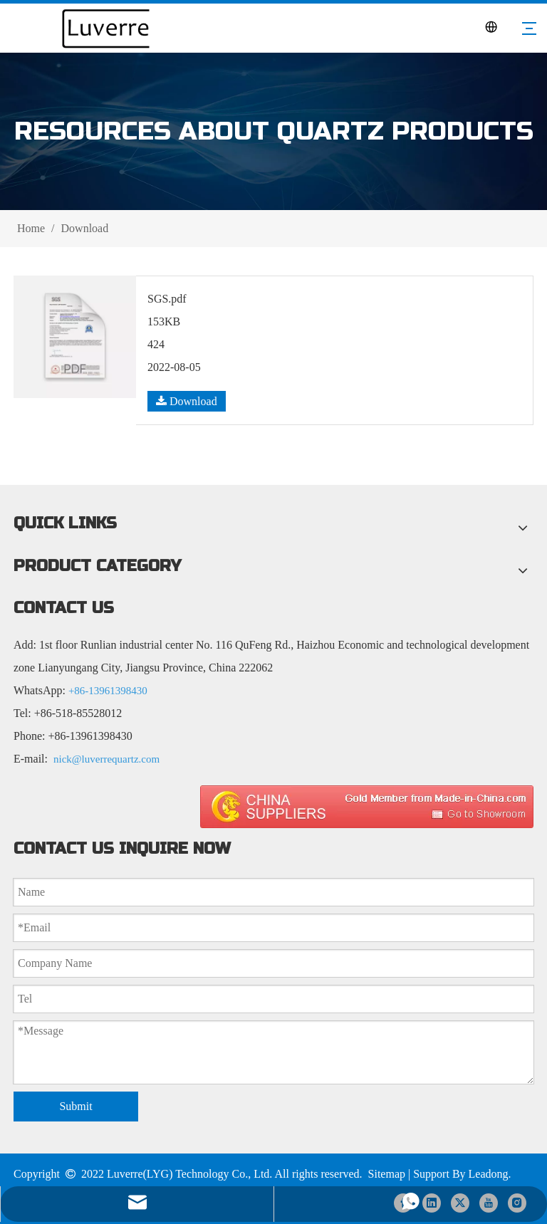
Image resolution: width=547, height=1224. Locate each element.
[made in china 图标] (366, 806)
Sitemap (386, 1174)
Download (186, 401)
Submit (75, 1106)
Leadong (489, 1174)
